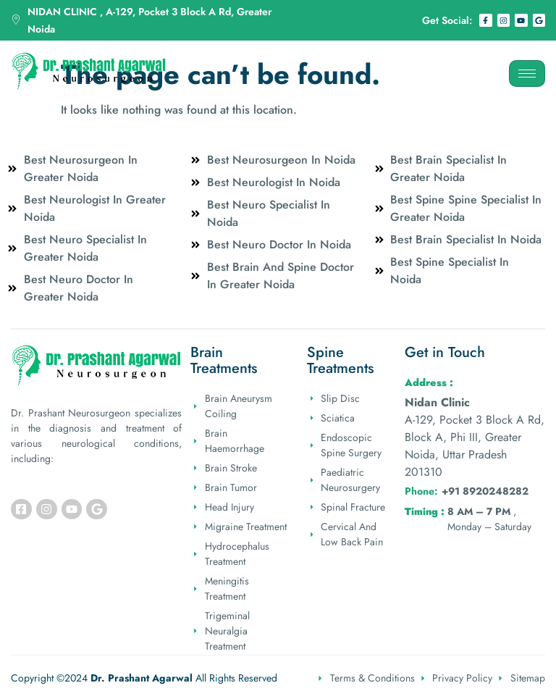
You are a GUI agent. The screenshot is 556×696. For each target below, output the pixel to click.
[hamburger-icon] (527, 73)
